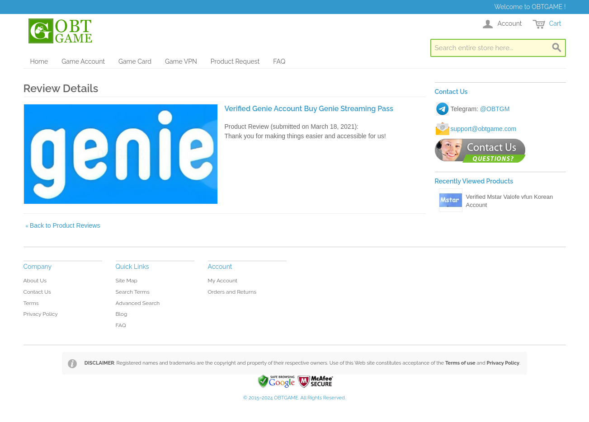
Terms (31, 303)
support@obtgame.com (484, 128)
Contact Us (37, 292)
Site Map (126, 280)
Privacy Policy (41, 314)
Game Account (83, 61)
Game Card (134, 61)
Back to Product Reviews (63, 225)
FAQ (279, 61)
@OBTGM (495, 109)
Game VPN (181, 61)
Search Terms (133, 292)
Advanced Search (138, 303)
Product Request (235, 61)
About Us (35, 280)
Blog (121, 314)
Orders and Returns (232, 292)
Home (39, 61)
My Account (223, 280)
